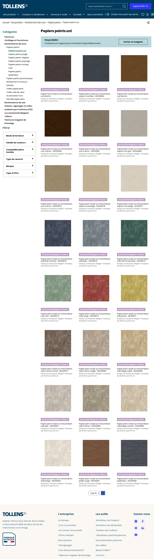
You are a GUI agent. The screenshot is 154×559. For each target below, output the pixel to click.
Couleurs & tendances (33, 14)
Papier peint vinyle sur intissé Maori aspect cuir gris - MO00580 (133, 150)
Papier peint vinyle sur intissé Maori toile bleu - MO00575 (94, 260)
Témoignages (65, 545)
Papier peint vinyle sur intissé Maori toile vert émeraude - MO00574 (133, 260)
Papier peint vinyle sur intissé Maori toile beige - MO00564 (56, 479)
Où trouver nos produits (70, 530)
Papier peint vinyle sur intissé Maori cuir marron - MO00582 (56, 150)
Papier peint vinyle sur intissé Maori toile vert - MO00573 (56, 314)
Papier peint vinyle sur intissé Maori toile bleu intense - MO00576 (56, 260)
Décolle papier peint (16, 99)
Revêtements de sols (15, 102)
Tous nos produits (67, 525)
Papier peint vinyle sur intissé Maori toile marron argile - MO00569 (94, 369)
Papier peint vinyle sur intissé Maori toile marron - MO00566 (94, 424)
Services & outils (59, 14)
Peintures (9, 37)
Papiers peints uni (17, 50)
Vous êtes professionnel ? (71, 550)
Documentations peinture (109, 540)
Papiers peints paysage (19, 61)
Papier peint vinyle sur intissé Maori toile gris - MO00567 (56, 424)
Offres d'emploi (66, 535)
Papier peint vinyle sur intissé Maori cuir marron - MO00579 (56, 205)
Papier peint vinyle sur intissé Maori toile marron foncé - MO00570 (56, 369)
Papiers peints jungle (17, 54)
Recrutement (65, 540)
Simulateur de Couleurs (107, 520)
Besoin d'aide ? (103, 550)
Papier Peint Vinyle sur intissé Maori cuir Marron (56, 95)
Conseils (77, 14)
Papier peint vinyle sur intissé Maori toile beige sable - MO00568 (133, 369)
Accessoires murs (15, 95)
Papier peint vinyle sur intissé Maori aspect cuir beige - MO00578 (94, 205)
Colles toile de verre (15, 92)
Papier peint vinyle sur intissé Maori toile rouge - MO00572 (94, 314)
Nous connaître (95, 14)
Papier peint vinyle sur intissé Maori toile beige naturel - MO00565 (133, 424)
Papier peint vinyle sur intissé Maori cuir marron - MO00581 (94, 150)
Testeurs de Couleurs (106, 530)
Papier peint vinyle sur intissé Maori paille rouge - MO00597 (94, 479)
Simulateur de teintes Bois (109, 525)
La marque (63, 520)
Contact (100, 555)
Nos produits (9, 14)
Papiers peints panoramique (20, 78)
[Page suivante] (103, 493)
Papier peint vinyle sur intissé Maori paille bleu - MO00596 (133, 479)
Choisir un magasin (133, 42)
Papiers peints (13, 47)
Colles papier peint (15, 88)
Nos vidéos (101, 545)
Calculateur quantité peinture (111, 535)
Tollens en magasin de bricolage (74, 555)
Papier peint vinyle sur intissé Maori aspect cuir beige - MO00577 (133, 205)
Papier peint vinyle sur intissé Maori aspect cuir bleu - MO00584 (94, 95)
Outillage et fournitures (16, 40)
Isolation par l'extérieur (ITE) (19, 109)
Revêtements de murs (15, 44)
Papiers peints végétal (18, 57)
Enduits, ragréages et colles (18, 106)
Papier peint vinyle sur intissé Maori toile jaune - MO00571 (133, 314)
